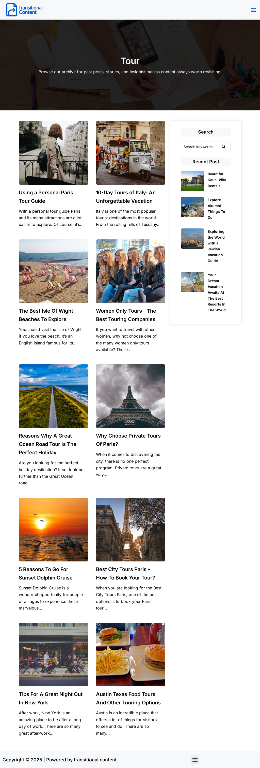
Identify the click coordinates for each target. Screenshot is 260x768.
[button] (253, 10)
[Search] (199, 146)
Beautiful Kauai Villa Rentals (217, 180)
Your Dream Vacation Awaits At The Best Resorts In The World (217, 292)
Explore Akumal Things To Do (216, 209)
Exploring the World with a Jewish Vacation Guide (216, 246)
